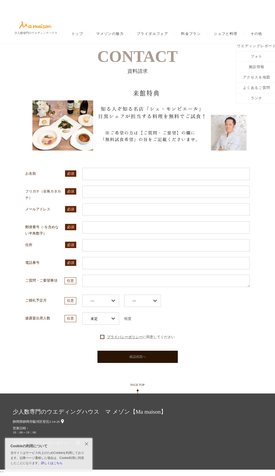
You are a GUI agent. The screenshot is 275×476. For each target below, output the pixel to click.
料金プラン (191, 34)
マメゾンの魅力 (110, 34)
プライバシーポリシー (125, 337)
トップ (77, 34)
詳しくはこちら (51, 463)
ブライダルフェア (152, 34)
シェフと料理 (225, 34)
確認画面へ (137, 357)
